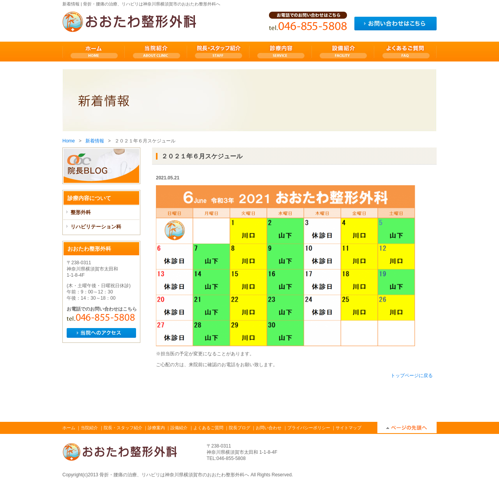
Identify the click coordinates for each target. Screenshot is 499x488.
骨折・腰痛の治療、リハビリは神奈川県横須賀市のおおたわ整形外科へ (174, 474)
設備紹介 (179, 427)
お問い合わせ (268, 427)
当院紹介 (89, 427)
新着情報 (94, 141)
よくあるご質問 (208, 427)
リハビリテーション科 (96, 227)
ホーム (68, 427)
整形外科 (81, 212)
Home (68, 141)
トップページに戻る (412, 375)
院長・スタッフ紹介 (123, 427)
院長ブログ (239, 427)
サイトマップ (348, 427)
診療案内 (156, 427)
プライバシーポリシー (308, 427)
